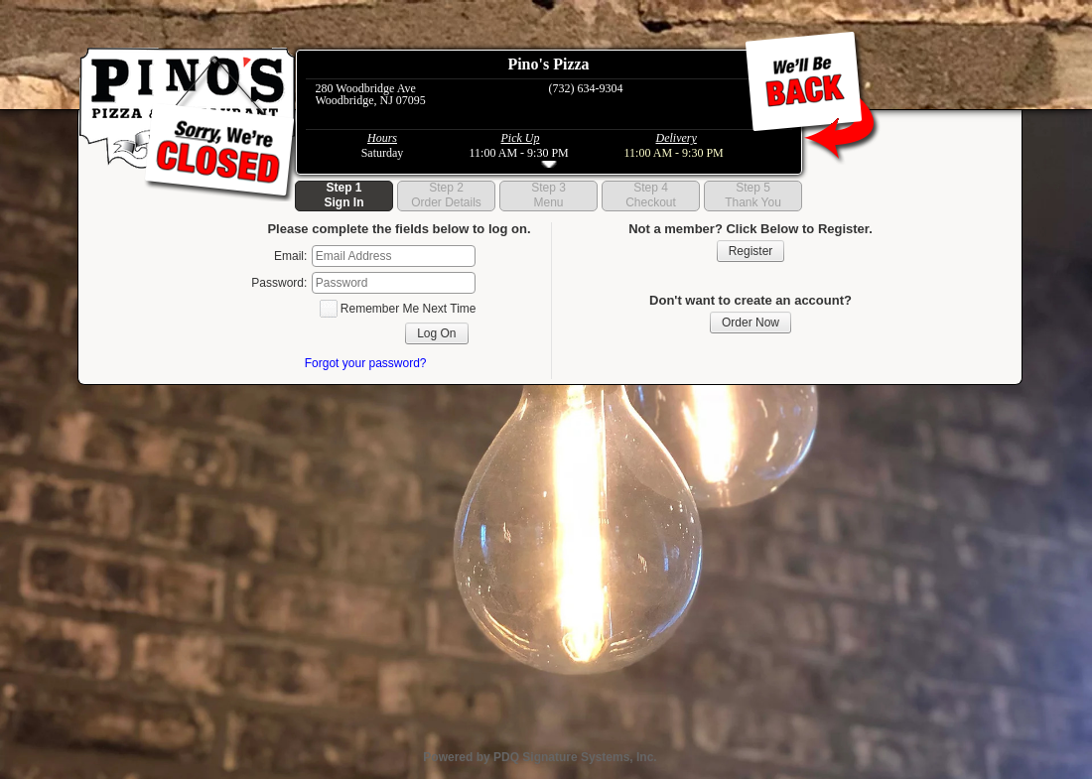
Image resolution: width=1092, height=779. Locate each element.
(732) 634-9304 (586, 88)
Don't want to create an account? (750, 300)
